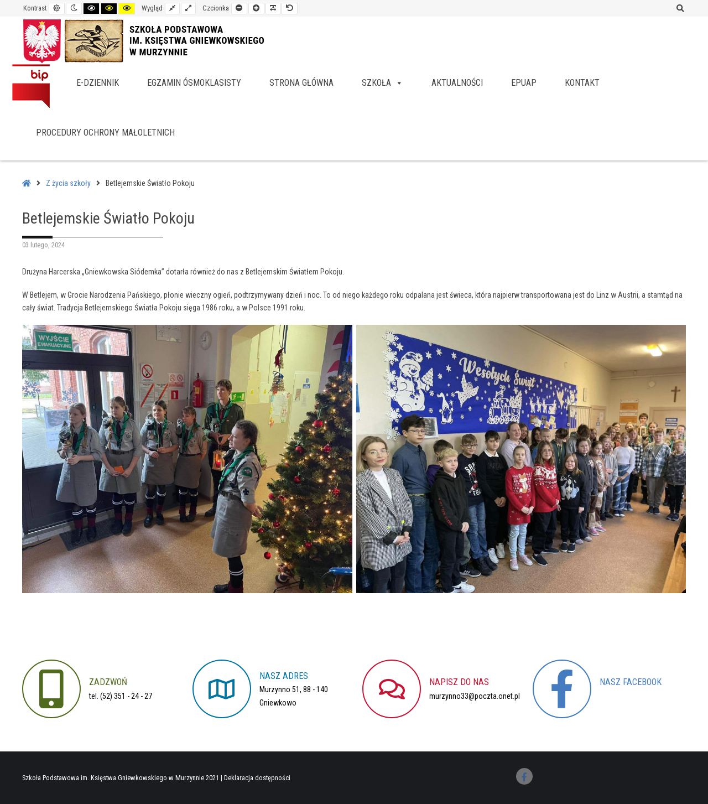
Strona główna (301, 82)
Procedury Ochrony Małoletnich (105, 132)
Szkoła (382, 82)
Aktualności (457, 82)
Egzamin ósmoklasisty (194, 82)
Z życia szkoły (68, 183)
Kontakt (582, 82)
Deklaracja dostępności (257, 778)
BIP (31, 86)
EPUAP (524, 82)
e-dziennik (97, 82)
